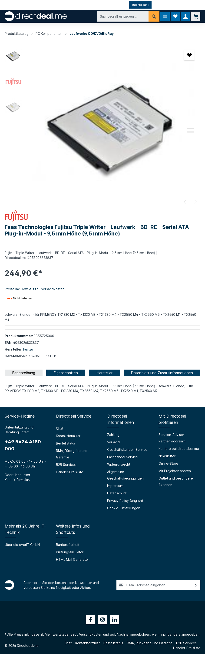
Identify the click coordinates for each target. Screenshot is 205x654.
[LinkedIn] (114, 619)
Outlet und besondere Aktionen (176, 481)
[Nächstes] (195, 202)
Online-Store (168, 463)
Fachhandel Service (122, 457)
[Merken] (189, 55)
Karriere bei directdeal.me (179, 449)
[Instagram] (102, 619)
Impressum (115, 486)
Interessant (140, 4)
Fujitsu (28, 349)
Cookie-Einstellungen (123, 508)
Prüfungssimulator (69, 552)
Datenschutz (117, 493)
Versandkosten (90, 634)
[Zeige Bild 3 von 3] (190, 132)
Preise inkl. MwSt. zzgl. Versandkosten (34, 289)
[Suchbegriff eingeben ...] (123, 16)
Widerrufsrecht (118, 464)
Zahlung (113, 435)
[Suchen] (154, 16)
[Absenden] (195, 585)
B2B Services (66, 465)
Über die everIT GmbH (22, 545)
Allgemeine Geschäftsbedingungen (125, 475)
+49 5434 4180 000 (23, 445)
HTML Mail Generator (72, 559)
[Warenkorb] (195, 16)
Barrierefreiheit (67, 545)
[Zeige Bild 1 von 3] (190, 124)
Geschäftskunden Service (127, 449)
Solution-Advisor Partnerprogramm (172, 438)
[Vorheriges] (185, 202)
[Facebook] (90, 619)
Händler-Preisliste (69, 472)
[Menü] (165, 16)
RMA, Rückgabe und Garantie (71, 454)
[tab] (24, 373)
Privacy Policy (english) (125, 501)
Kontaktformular (17, 480)
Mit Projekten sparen (175, 471)
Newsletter (167, 456)
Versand (113, 442)
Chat (59, 428)
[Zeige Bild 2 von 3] (190, 128)
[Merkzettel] (175, 16)
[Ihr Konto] (185, 16)
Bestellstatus (66, 443)
